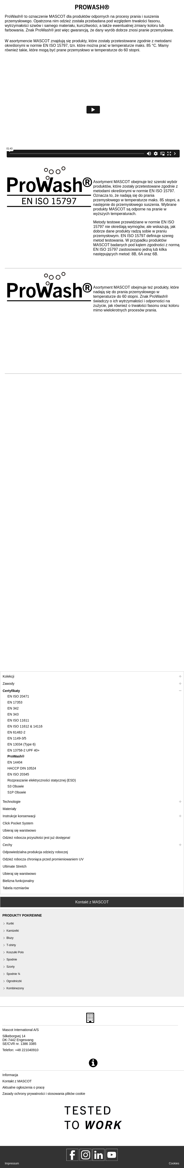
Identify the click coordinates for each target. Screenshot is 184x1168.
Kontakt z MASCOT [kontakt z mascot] (17, 1081)
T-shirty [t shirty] (11, 945)
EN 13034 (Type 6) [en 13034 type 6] (21, 744)
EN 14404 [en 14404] (14, 762)
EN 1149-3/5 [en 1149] (16, 738)
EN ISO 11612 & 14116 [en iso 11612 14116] (24, 726)
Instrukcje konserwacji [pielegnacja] (19, 816)
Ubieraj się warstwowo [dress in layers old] (19, 874)
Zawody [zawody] (8, 683)
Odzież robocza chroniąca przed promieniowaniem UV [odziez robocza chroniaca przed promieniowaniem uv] (43, 859)
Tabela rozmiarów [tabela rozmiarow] (16, 888)
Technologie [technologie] (12, 802)
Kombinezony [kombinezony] (15, 988)
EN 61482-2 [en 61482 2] (16, 732)
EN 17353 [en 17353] (14, 702)
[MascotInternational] (112, 1155)
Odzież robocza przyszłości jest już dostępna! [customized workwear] (36, 838)
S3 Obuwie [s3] (15, 786)
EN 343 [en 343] (13, 714)
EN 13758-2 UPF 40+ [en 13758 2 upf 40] (23, 750)
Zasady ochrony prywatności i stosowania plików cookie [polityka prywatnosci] (43, 1094)
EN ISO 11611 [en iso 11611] (18, 720)
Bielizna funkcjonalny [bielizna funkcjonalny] (18, 881)
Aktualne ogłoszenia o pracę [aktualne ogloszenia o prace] (23, 1087)
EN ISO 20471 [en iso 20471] (18, 696)
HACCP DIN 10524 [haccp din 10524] (21, 768)
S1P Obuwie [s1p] (16, 792)
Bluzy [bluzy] (9, 938)
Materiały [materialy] (9, 809)
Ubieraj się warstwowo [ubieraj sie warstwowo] (19, 830)
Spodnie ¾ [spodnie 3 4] (13, 974)
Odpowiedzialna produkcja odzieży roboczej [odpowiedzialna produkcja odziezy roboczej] (35, 852)
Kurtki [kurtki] (10, 923)
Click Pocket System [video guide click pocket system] (18, 823)
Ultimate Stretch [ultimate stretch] (15, 866)
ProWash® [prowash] (15, 756)
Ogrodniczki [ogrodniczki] (14, 981)
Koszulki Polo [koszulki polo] (15, 952)
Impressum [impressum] (12, 1163)
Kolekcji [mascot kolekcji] (8, 676)
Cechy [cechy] (7, 845)
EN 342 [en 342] (13, 708)
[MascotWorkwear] (72, 1155)
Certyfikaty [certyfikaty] (11, 691)
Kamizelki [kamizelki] (12, 930)
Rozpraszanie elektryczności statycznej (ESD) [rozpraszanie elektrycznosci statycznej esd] (41, 780)
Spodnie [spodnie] (11, 959)
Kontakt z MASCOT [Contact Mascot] (92, 902)
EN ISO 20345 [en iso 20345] (18, 774)
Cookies (174, 1163)
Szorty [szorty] (10, 966)
